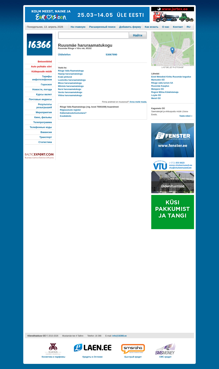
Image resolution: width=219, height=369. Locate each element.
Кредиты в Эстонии (92, 355)
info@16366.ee (119, 336)
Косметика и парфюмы (53, 355)
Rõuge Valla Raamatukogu (71, 71)
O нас (165, 26)
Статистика (45, 142)
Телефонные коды (41, 127)
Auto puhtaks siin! (41, 66)
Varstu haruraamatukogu (70, 92)
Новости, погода (42, 89)
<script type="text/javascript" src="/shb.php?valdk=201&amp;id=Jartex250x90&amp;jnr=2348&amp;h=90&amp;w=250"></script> (172, 14)
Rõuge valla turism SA (162, 83)
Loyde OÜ (156, 95)
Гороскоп (46, 84)
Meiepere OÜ (157, 89)
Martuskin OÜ (158, 80)
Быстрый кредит (133, 355)
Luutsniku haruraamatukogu (72, 80)
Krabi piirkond (65, 77)
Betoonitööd (45, 61)
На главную (78, 26)
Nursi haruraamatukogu (69, 89)
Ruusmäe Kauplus (160, 86)
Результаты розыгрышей (44, 106)
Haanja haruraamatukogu (70, 74)
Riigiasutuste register (70, 110)
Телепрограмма (42, 122)
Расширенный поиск (102, 26)
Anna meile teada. (138, 102)
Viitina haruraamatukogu (70, 95)
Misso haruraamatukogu (70, 83)
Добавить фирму (130, 26)
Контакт (178, 26)
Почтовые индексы (40, 99)
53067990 (110, 54)
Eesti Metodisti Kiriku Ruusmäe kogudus (171, 77)
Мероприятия (44, 112)
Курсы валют (44, 94)
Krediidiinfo (65, 116)
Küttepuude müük (41, 71)
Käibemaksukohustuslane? (73, 113)
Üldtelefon (64, 54)
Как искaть (151, 26)
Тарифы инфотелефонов (42, 78)
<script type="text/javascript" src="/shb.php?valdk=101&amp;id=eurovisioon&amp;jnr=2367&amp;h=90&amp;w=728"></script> (87, 14)
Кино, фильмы (43, 117)
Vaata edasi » (185, 116)
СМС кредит (165, 355)
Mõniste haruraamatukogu (71, 86)
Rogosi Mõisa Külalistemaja (164, 92)
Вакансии (46, 132)
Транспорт (45, 137)
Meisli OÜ (156, 98)
